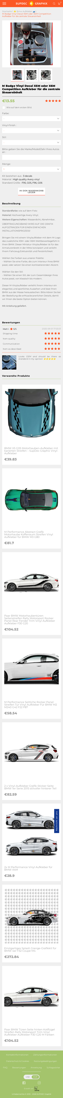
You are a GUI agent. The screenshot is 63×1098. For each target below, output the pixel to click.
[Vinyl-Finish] (31, 130)
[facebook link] (24, 1083)
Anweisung (36, 1067)
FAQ (5, 1067)
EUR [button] (35, 1077)
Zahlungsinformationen (45, 1054)
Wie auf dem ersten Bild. (17, 107)
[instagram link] (39, 1083)
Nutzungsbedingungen (45, 1061)
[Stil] (31, 142)
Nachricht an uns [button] (56, 821)
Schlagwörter (53, 1067)
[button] (17, 75)
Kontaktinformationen (17, 1054)
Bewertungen (19, 1067)
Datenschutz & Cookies (17, 1061)
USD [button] (28, 1077)
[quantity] (31, 169)
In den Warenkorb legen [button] (31, 191)
